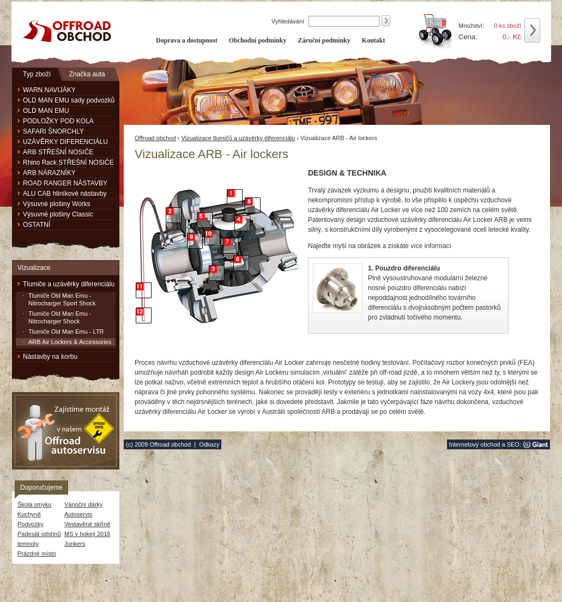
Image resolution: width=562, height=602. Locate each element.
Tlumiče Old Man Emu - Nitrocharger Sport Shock (62, 299)
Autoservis (78, 514)
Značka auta (87, 74)
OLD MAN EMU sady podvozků (68, 100)
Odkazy (209, 444)
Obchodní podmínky (258, 40)
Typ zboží (37, 74)
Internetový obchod (474, 444)
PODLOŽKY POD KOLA (58, 121)
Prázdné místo (36, 553)
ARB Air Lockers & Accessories (69, 342)
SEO (513, 444)
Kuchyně (29, 514)
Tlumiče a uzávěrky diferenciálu (68, 284)
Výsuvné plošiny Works (56, 204)
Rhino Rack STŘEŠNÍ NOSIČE (68, 162)
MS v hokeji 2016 (87, 534)
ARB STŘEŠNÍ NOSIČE (58, 152)
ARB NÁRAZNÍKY (49, 173)
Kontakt (373, 40)
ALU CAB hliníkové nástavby (64, 193)
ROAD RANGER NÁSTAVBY (65, 183)
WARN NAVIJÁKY (49, 90)
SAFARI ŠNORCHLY (53, 131)
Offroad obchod (155, 138)
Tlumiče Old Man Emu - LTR (66, 331)
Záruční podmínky (324, 40)
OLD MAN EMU (46, 111)
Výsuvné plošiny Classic (58, 214)
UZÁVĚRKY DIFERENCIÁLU (65, 142)
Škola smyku (34, 504)
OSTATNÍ (36, 224)
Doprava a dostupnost (186, 40)
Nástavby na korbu (50, 356)
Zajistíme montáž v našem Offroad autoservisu (65, 430)
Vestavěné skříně (87, 524)
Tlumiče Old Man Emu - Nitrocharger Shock (60, 317)
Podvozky (30, 524)
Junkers (75, 543)
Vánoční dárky (83, 504)
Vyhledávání (288, 21)
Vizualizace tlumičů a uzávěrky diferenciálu (238, 138)
